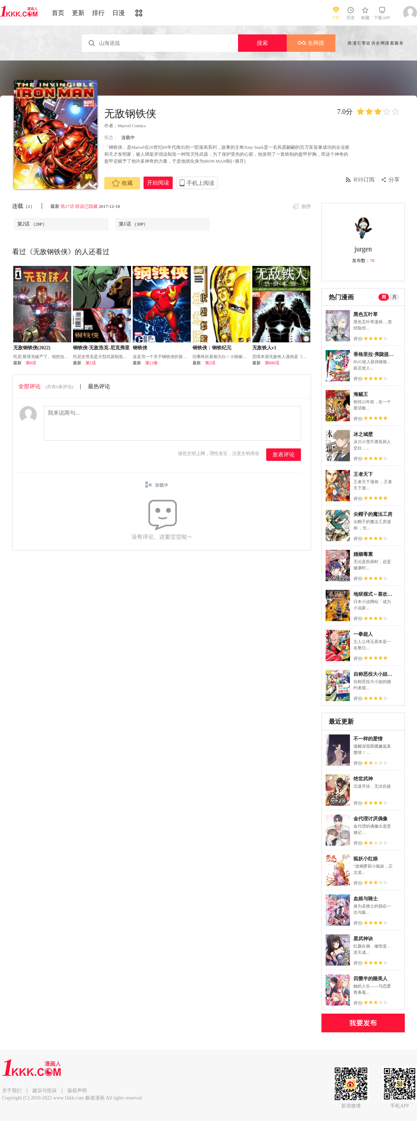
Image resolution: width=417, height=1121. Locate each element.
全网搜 (311, 43)
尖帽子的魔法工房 (372, 514)
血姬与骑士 (365, 898)
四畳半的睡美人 (370, 978)
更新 (78, 12)
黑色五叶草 (365, 314)
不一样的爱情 (368, 738)
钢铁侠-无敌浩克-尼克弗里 (101, 347)
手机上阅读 (200, 183)
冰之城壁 (363, 434)
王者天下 (363, 474)
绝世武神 (363, 778)
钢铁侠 (140, 347)
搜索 (262, 43)
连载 (23, 206)
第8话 (31, 362)
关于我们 (12, 1090)
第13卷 (151, 362)
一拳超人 (363, 634)
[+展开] (238, 161)
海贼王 (360, 394)
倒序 (306, 206)
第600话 (272, 362)
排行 (98, 12)
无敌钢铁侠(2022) (31, 347)
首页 (58, 12)
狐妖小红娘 (365, 858)
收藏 (122, 183)
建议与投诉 (44, 1090)
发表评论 (283, 454)
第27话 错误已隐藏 (79, 206)
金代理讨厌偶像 (370, 818)
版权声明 (77, 1090)
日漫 (118, 12)
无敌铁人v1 (264, 347)
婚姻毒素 (363, 554)
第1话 (133, 224)
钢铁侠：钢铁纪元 (212, 347)
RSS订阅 (364, 179)
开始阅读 (158, 183)
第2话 (32, 224)
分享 (394, 179)
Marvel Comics (132, 125)
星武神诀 (363, 938)
